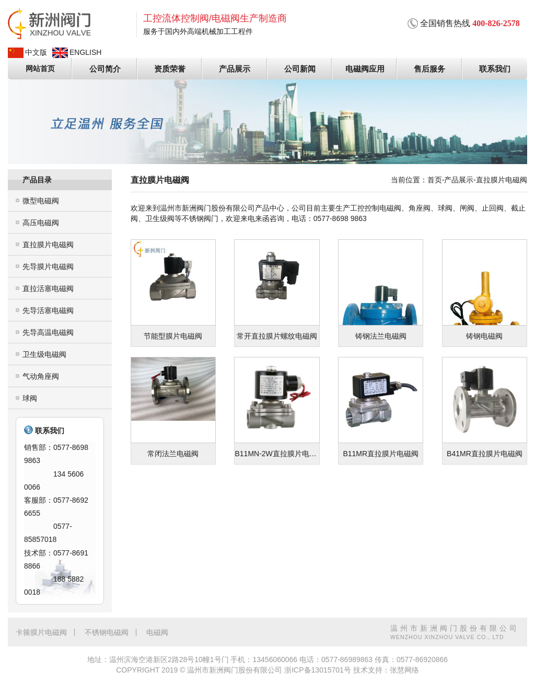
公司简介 (105, 68)
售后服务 (430, 68)
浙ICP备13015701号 (317, 670)
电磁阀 (157, 631)
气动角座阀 (40, 376)
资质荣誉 (170, 68)
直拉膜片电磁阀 (48, 244)
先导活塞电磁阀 (48, 310)
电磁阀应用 (364, 68)
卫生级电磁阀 (44, 354)
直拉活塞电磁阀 (48, 288)
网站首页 (40, 68)
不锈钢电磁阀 (107, 631)
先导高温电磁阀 (48, 332)
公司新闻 (300, 68)
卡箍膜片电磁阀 (41, 631)
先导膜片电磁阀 (48, 266)
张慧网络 (404, 670)
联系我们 (494, 68)
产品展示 (235, 68)
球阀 (29, 397)
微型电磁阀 (40, 200)
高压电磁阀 (40, 222)
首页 (434, 179)
